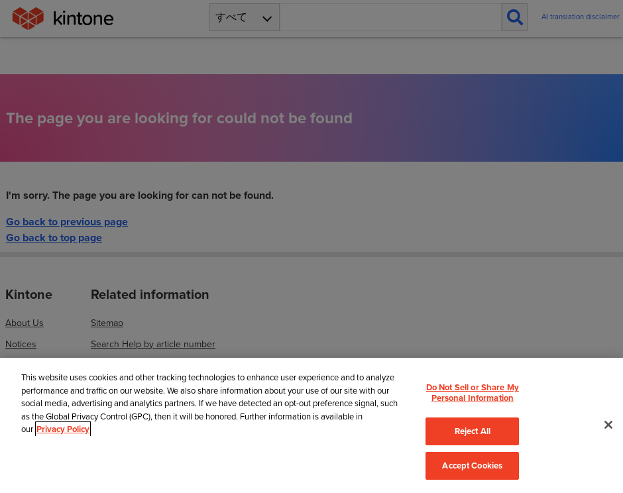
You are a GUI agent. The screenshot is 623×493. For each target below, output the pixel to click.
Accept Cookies (472, 465)
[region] (311, 425)
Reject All (472, 431)
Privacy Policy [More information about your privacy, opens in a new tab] (62, 429)
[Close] (608, 424)
